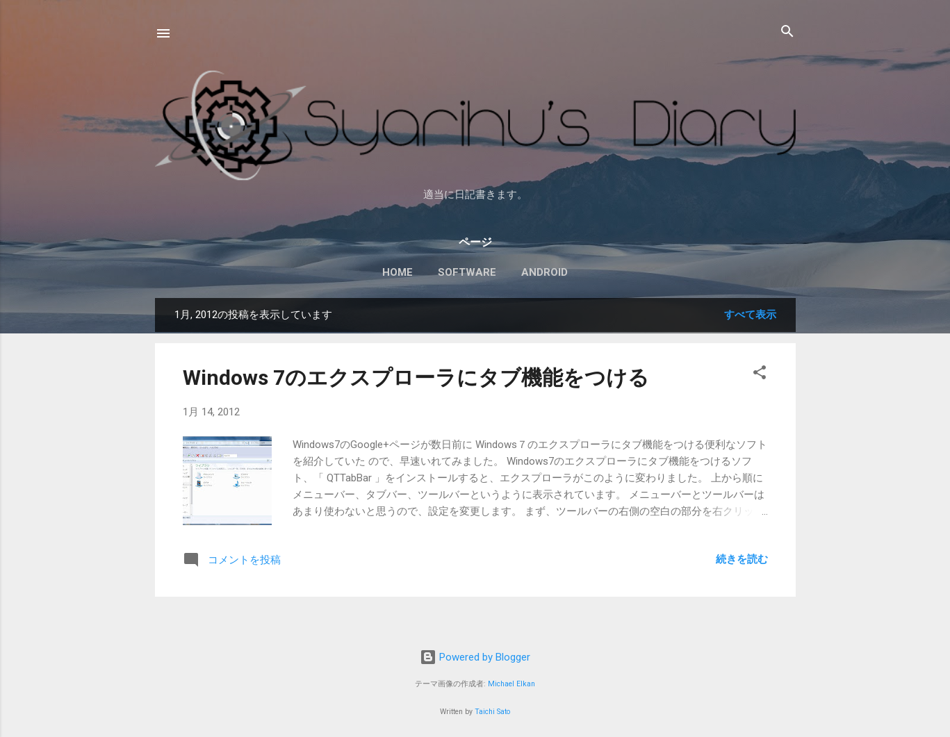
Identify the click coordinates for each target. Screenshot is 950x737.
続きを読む (742, 559)
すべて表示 (750, 314)
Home (397, 272)
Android (544, 272)
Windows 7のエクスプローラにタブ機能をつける (416, 377)
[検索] (787, 32)
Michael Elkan (511, 683)
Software (467, 272)
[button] (759, 373)
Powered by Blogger (475, 657)
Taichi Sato (492, 711)
